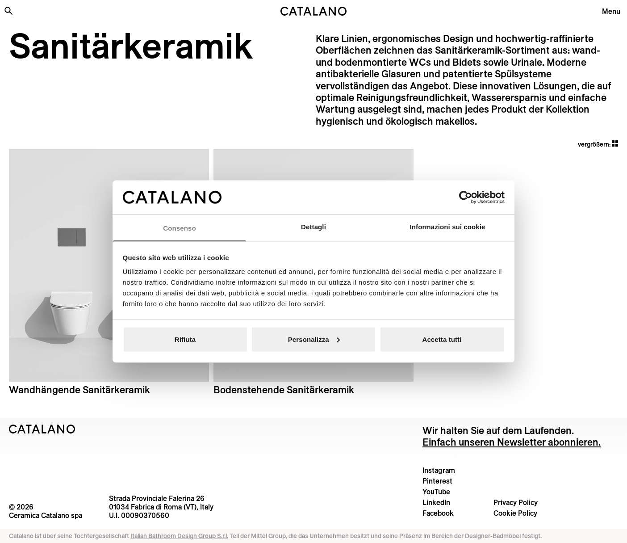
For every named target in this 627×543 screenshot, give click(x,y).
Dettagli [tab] (313, 227)
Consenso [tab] (179, 228)
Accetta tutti (442, 339)
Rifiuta (185, 339)
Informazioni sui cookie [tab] (447, 227)
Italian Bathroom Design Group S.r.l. (179, 536)
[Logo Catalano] (42, 429)
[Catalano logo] (313, 11)
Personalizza (314, 339)
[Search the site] (8, 11)
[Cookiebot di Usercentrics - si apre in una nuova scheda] (465, 197)
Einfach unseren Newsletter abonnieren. (511, 442)
